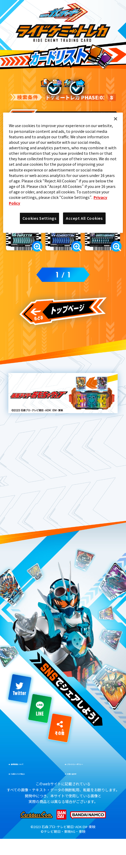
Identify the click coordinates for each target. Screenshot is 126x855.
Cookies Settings (39, 218)
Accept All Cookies (84, 218)
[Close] (115, 119)
